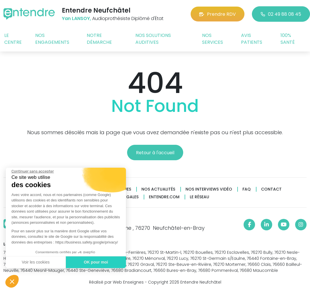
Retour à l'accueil (155, 152)
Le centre (13, 38)
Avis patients (251, 38)
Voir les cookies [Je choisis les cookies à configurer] (35, 262)
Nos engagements (52, 38)
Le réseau (199, 197)
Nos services (212, 38)
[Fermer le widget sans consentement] (32, 171)
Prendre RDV (217, 14)
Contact (271, 189)
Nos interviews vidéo (208, 189)
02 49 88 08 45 (281, 14)
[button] (12, 281)
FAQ (246, 189)
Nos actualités (158, 189)
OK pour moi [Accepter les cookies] (95, 262)
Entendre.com (164, 197)
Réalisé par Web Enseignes (116, 282)
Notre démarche (99, 38)
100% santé (288, 38)
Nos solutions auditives (153, 38)
